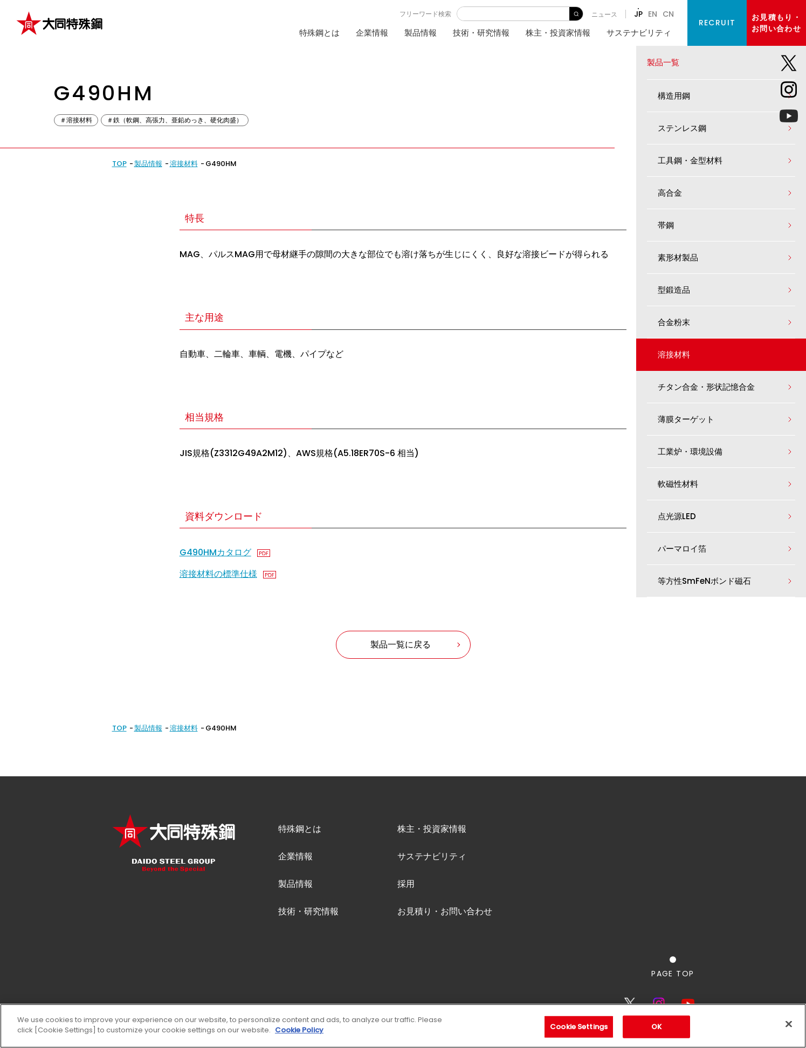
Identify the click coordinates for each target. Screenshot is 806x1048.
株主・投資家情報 (558, 32)
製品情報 (420, 32)
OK (656, 1027)
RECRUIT (717, 22)
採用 (406, 900)
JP (638, 14)
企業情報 (372, 32)
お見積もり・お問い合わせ (776, 23)
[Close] (789, 1024)
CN (668, 14)
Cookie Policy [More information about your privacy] (299, 1030)
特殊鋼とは (319, 32)
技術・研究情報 (481, 32)
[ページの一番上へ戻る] (672, 983)
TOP (119, 163)
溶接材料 (184, 163)
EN (652, 14)
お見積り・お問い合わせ (444, 927)
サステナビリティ (639, 32)
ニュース (604, 14)
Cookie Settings (579, 1027)
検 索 (576, 13)
